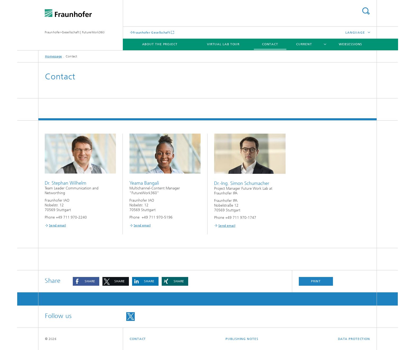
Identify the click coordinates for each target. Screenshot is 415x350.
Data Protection (354, 339)
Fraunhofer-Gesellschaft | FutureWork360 (75, 32)
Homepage (53, 56)
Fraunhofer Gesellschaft (151, 32)
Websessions (350, 44)
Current (304, 44)
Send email (57, 225)
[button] (86, 281)
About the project (160, 44)
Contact (270, 44)
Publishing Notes (241, 339)
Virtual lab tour (223, 44)
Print (316, 281)
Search (366, 11)
